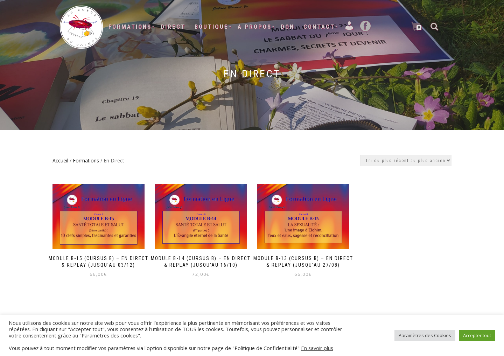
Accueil (60, 160)
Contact (319, 26)
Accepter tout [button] (477, 335)
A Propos (255, 26)
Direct (173, 26)
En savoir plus (317, 347)
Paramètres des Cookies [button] (425, 335)
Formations (130, 26)
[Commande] (405, 160)
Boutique (212, 26)
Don (287, 26)
